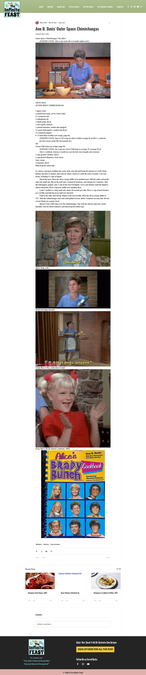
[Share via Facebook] (36, 551)
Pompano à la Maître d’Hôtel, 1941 (106, 593)
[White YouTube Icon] (88, 664)
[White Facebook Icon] (77, 664)
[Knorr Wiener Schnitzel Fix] (73, 581)
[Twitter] (134, 6)
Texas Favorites (55, 544)
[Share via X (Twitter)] (41, 551)
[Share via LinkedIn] (46, 551)
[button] (50, 7)
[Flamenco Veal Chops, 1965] (40, 581)
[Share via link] (51, 551)
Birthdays (39, 544)
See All (118, 569)
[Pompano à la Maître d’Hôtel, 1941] (106, 581)
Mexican (46, 544)
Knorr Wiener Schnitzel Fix (70, 593)
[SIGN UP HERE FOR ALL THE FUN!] (95, 649)
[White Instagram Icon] (83, 664)
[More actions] (109, 22)
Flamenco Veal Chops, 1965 (37, 593)
